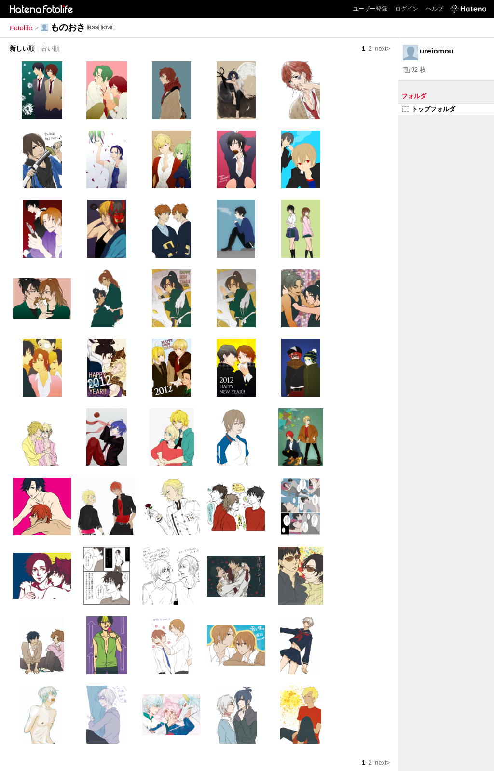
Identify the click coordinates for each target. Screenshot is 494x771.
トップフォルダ (428, 109)
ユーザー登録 (370, 8)
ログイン (406, 8)
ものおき (67, 27)
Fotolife (21, 28)
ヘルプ (434, 8)
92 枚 (414, 69)
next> (382, 48)
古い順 (50, 48)
